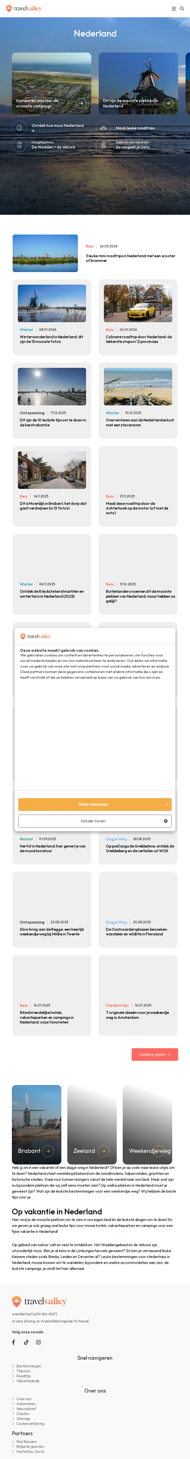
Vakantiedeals (28, 1381)
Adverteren (26, 1403)
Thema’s (23, 1371)
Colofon (22, 1413)
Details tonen (124, 821)
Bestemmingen (28, 1366)
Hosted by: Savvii (30, 1451)
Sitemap (23, 1418)
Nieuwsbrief (26, 1408)
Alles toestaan (124, 804)
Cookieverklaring (30, 1423)
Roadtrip (23, 1376)
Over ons (23, 1399)
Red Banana (26, 1441)
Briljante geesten (30, 1446)
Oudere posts (153, 1054)
